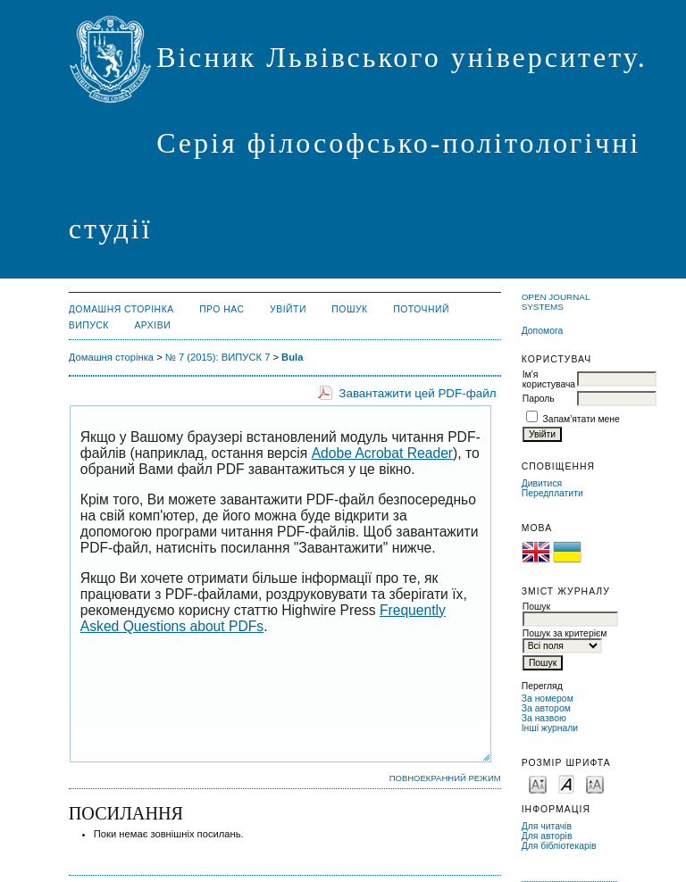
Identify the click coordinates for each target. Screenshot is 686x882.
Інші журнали (550, 728)
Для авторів (547, 836)
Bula (292, 357)
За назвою (544, 718)
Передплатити (552, 493)
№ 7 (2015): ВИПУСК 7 (218, 357)
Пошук (349, 309)
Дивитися (542, 483)
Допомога (543, 331)
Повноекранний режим (445, 778)
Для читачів (547, 826)
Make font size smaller (538, 783)
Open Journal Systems (556, 302)
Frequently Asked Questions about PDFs (263, 618)
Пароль (539, 399)
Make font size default (566, 783)
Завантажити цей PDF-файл (417, 393)
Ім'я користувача (549, 379)
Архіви (152, 325)
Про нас (222, 309)
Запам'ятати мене (581, 419)
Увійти (288, 309)
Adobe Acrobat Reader (382, 453)
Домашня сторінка (121, 309)
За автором (546, 708)
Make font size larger (595, 783)
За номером (547, 698)
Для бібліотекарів (559, 846)
